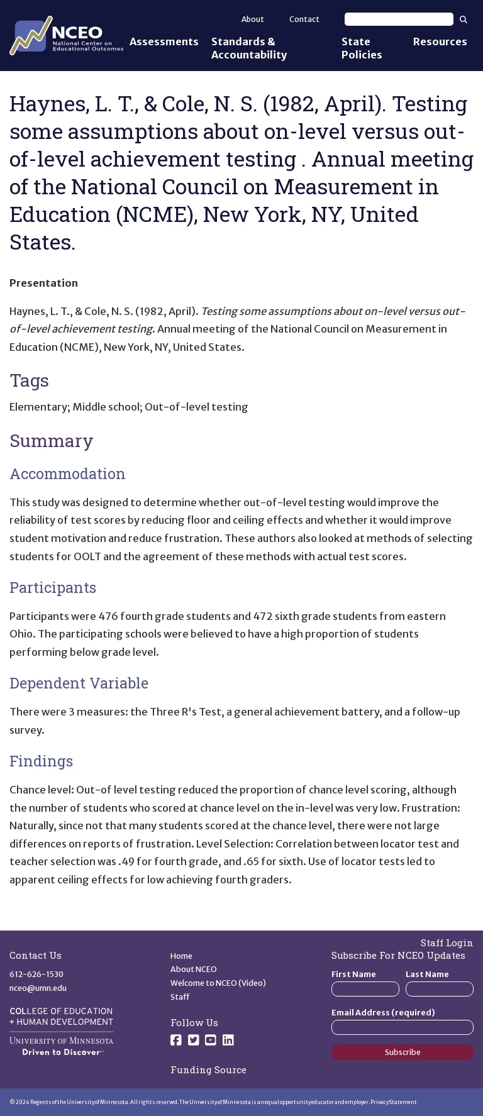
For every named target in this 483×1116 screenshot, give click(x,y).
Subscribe (403, 1052)
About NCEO (193, 969)
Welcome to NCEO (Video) (218, 983)
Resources (440, 41)
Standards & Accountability (249, 48)
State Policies (361, 48)
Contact (304, 19)
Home (181, 956)
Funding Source (208, 1069)
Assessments (164, 41)
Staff (180, 997)
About (253, 19)
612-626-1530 (36, 974)
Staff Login (447, 942)
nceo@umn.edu (38, 988)
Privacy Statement (393, 1102)
